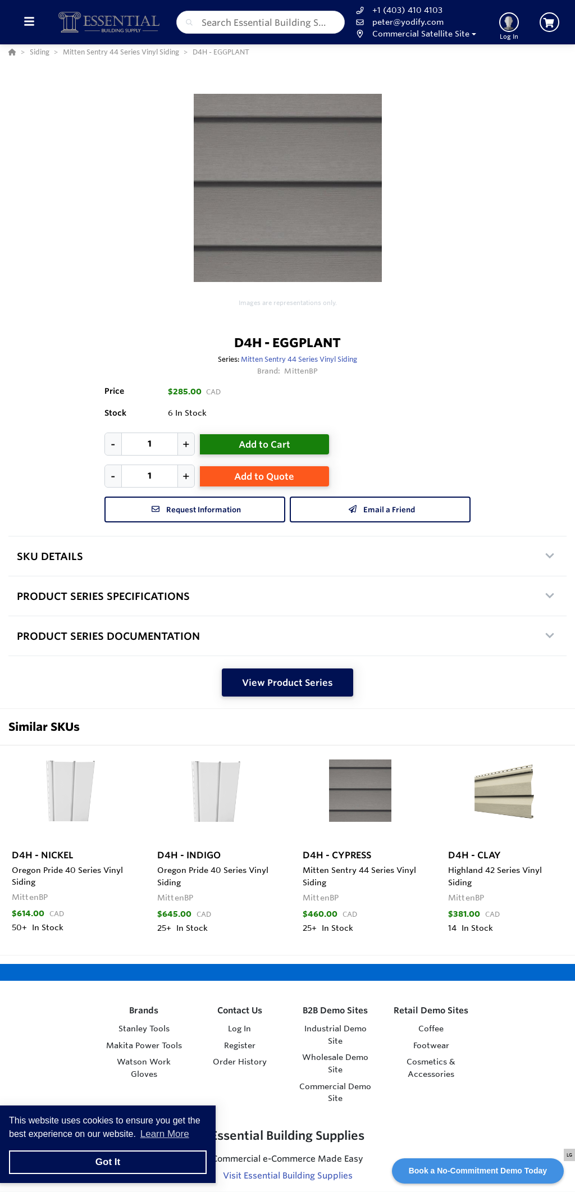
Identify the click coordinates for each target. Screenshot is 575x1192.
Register (239, 1045)
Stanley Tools (144, 1028)
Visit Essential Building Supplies (288, 1175)
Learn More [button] (164, 1134)
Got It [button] (107, 1162)
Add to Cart (264, 444)
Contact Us (239, 1010)
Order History (240, 1062)
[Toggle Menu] (29, 22)
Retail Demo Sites (431, 1010)
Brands (143, 1010)
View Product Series (287, 682)
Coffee (431, 1028)
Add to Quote (264, 476)
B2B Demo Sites (335, 1010)
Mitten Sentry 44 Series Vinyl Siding (299, 358)
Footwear (431, 1045)
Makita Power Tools (144, 1045)
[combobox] (260, 22)
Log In (239, 1028)
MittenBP (301, 370)
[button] (414, 34)
